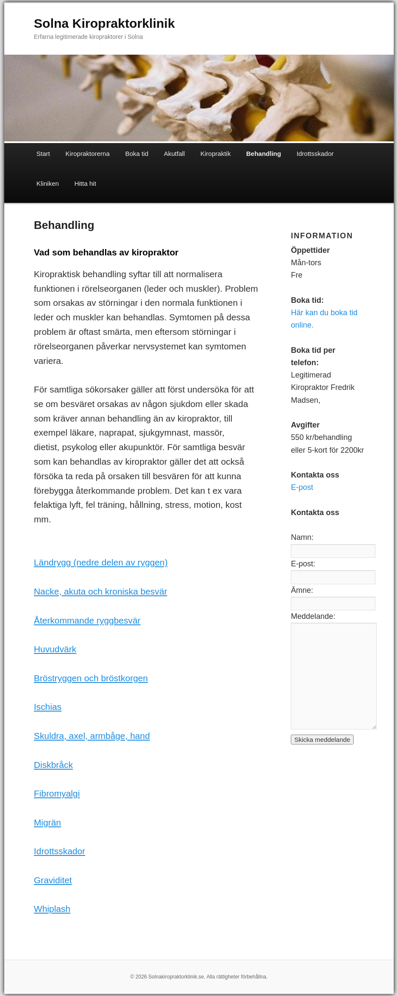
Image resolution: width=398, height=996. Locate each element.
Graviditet (53, 880)
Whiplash (52, 909)
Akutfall (174, 153)
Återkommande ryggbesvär (87, 620)
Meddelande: (313, 616)
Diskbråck (53, 765)
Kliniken (47, 183)
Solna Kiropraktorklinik (104, 23)
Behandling (263, 153)
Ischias (47, 707)
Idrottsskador (315, 153)
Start (43, 153)
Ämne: (302, 590)
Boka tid (136, 153)
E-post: (303, 564)
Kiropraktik (215, 153)
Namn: (302, 537)
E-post (302, 487)
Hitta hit (85, 183)
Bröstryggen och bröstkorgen (91, 678)
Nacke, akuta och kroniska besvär (100, 591)
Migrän (47, 822)
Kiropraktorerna (87, 153)
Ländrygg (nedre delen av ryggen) (100, 562)
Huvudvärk (55, 649)
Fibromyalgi (56, 793)
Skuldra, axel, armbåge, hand (92, 736)
